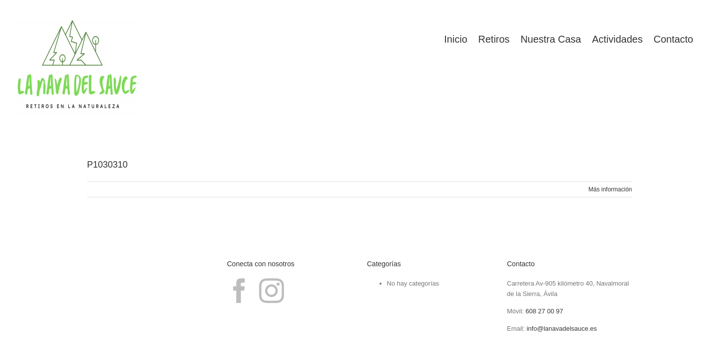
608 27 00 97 (544, 311)
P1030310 (107, 165)
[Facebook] (239, 290)
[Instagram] (271, 290)
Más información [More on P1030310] (610, 189)
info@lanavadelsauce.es (562, 328)
